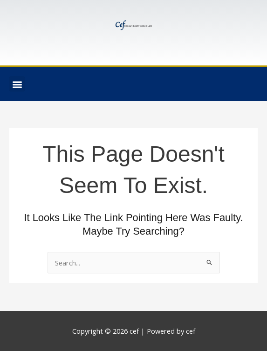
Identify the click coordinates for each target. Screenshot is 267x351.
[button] (17, 84)
